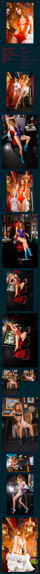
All (16, 1)
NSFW (19, 1)
